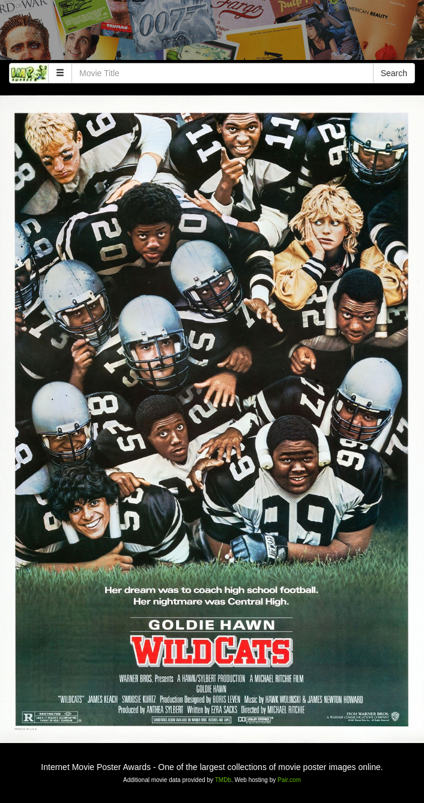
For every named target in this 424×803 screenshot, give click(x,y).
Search (394, 73)
